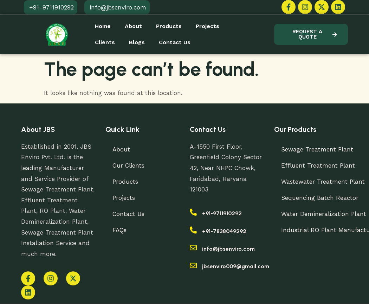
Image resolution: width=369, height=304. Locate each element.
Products (169, 26)
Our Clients (128, 165)
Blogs (137, 42)
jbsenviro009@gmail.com (235, 266)
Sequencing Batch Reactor (319, 197)
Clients (105, 42)
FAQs (119, 230)
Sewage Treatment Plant (317, 149)
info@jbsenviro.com (228, 248)
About (133, 26)
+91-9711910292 (222, 213)
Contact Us (174, 42)
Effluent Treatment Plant (318, 165)
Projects (207, 26)
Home (103, 26)
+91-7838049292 (224, 231)
